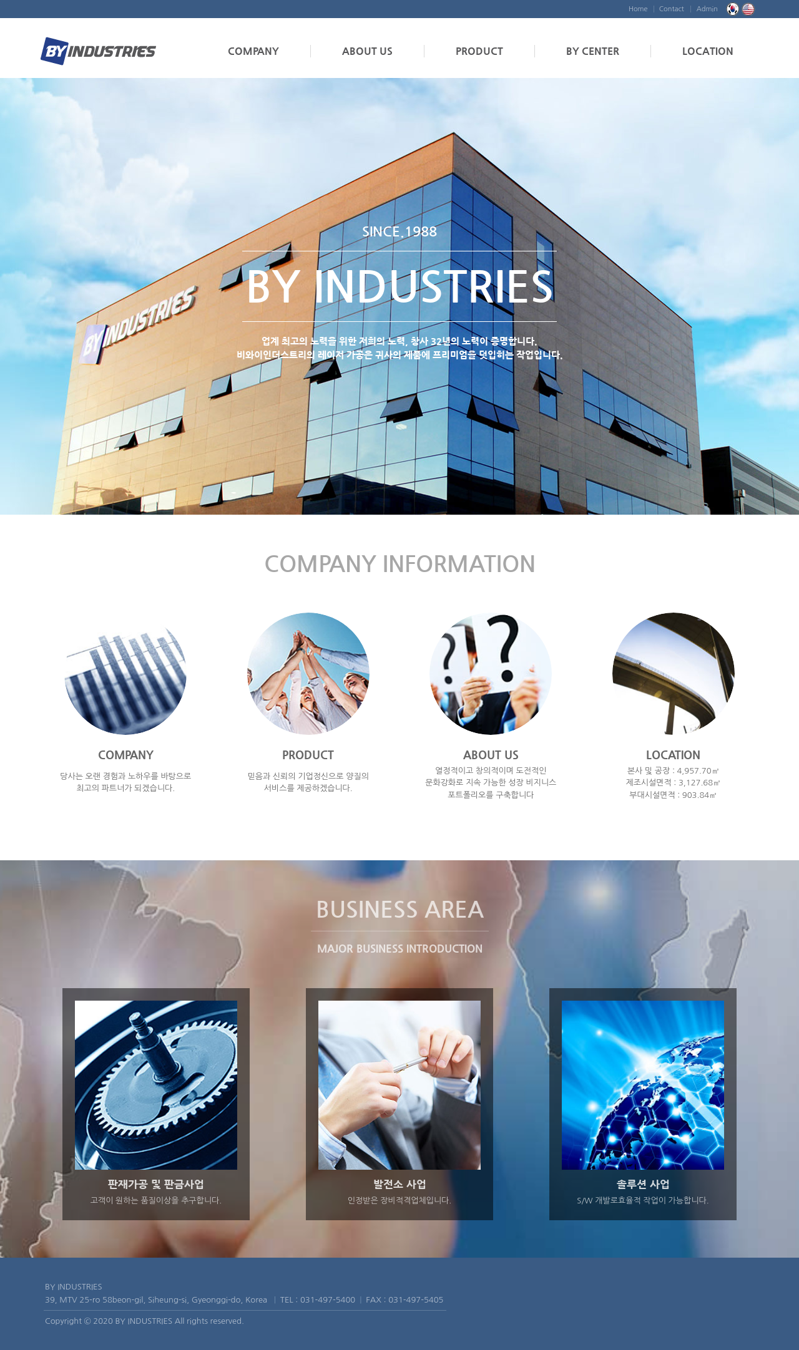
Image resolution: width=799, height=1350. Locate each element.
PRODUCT (479, 51)
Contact (671, 9)
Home (638, 9)
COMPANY (253, 51)
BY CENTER (592, 51)
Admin (707, 9)
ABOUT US (367, 51)
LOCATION (707, 51)
